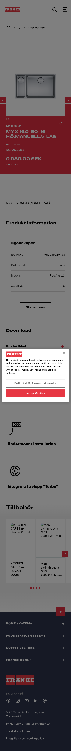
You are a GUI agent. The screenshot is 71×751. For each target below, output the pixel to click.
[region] (35, 375)
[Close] (64, 353)
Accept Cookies (35, 393)
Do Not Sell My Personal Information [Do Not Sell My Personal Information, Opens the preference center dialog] (35, 383)
